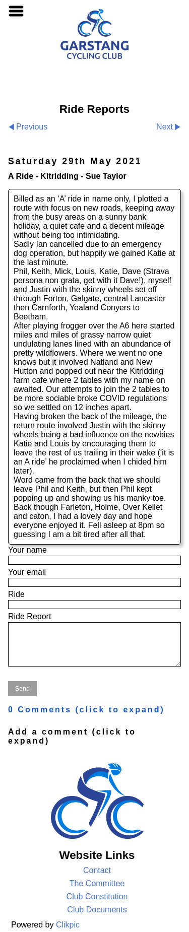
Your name (27, 550)
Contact (97, 870)
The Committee (97, 883)
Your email (27, 572)
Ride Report (29, 616)
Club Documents (97, 909)
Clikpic (68, 924)
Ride (16, 594)
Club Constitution (97, 896)
